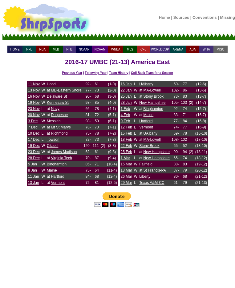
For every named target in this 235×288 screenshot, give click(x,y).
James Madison (64, 152)
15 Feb (126, 133)
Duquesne (59, 115)
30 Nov (34, 115)
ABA (192, 49)
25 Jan (126, 96)
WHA (206, 49)
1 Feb (125, 109)
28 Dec (34, 158)
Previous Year (72, 73)
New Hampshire (152, 102)
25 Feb (126, 152)
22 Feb (126, 146)
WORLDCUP (160, 49)
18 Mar (126, 170)
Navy (55, 109)
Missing (227, 17)
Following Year (96, 73)
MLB (56, 49)
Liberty (144, 176)
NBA (42, 49)
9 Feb (125, 121)
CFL (143, 49)
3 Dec (33, 121)
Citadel (52, 146)
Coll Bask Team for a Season (152, 73)
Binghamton (57, 164)
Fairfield (145, 164)
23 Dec (34, 152)
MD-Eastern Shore (66, 90)
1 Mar (125, 158)
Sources (181, 17)
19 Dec (34, 146)
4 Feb (125, 115)
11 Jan (33, 176)
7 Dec (33, 127)
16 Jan (126, 84)
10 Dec (34, 133)
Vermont (58, 183)
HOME (15, 49)
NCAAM (100, 49)
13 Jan (33, 183)
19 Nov (34, 102)
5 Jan (32, 164)
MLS (130, 49)
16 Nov (34, 96)
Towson (53, 139)
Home (164, 17)
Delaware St (57, 96)
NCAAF (84, 49)
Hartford (57, 176)
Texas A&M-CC (151, 183)
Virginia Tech (61, 158)
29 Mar (126, 183)
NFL (29, 49)
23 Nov (34, 109)
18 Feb (126, 139)
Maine (52, 170)
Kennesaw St (58, 102)
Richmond (59, 133)
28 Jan (126, 102)
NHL (69, 49)
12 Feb (126, 127)
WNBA (115, 49)
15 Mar (126, 164)
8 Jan (32, 170)
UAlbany (146, 84)
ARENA (178, 49)
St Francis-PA (155, 170)
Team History (118, 73)
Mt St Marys (61, 127)
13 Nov (34, 90)
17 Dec (34, 139)
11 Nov (34, 84)
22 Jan (126, 90)
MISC (220, 49)
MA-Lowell (152, 90)
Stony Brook (154, 96)
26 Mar (126, 176)
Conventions (204, 17)
